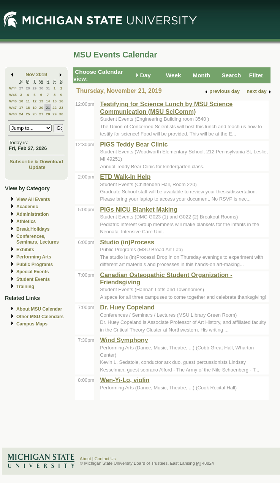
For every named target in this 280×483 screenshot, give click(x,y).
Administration (32, 214)
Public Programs (34, 264)
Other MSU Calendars (40, 316)
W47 (13, 107)
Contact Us (105, 458)
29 (34, 88)
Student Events (33, 279)
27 (21, 88)
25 (28, 114)
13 (41, 101)
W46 (13, 101)
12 (34, 101)
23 (61, 107)
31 (48, 88)
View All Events (33, 199)
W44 (13, 88)
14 (48, 101)
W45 (13, 94)
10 (21, 101)
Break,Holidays (33, 229)
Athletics (26, 221)
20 (41, 107)
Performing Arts (33, 257)
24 (21, 114)
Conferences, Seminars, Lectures (37, 239)
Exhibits (25, 249)
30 (41, 88)
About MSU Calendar (39, 309)
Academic (27, 206)
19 (34, 107)
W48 (13, 114)
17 (21, 107)
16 (61, 101)
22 (54, 107)
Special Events (32, 271)
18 (28, 107)
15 (54, 101)
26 (34, 114)
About (85, 458)
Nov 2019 (36, 74)
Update (37, 167)
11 (28, 101)
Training (25, 286)
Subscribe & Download (36, 161)
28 (28, 88)
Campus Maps (31, 324)
